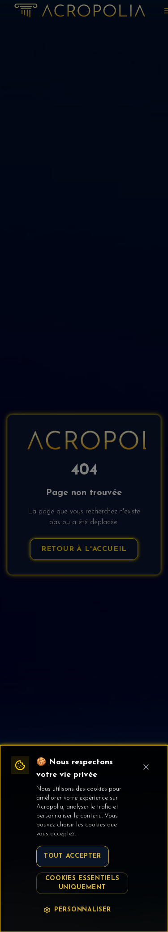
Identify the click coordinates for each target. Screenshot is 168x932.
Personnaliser (77, 910)
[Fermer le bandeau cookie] (146, 767)
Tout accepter (72, 856)
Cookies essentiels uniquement (82, 883)
